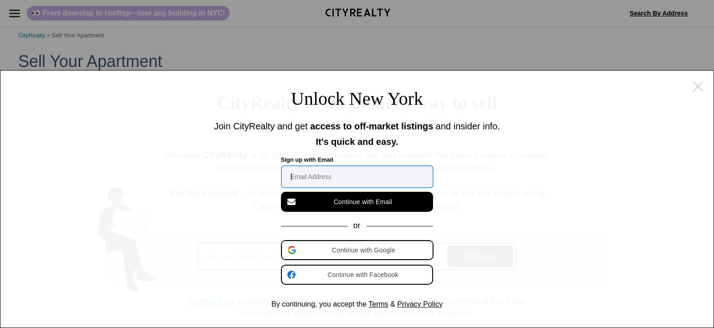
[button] (358, 250)
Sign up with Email (307, 159)
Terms (378, 304)
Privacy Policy (420, 304)
